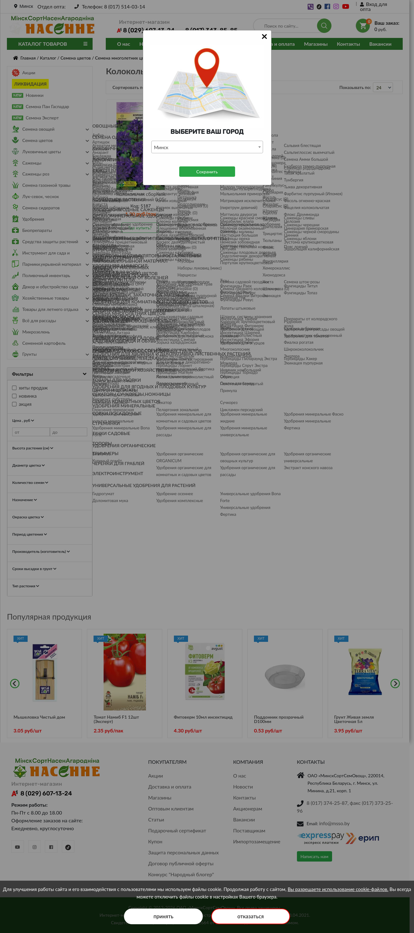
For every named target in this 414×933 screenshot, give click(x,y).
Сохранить (207, 171)
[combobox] (207, 147)
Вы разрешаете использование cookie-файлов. (338, 889)
